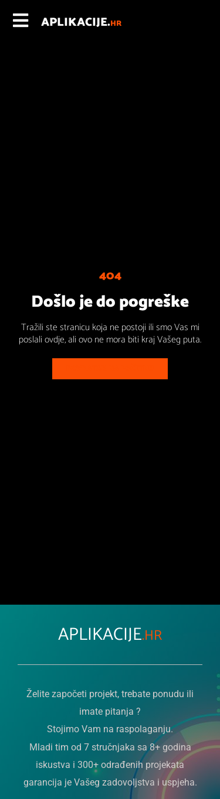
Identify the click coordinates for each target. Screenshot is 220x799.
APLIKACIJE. (81, 22)
